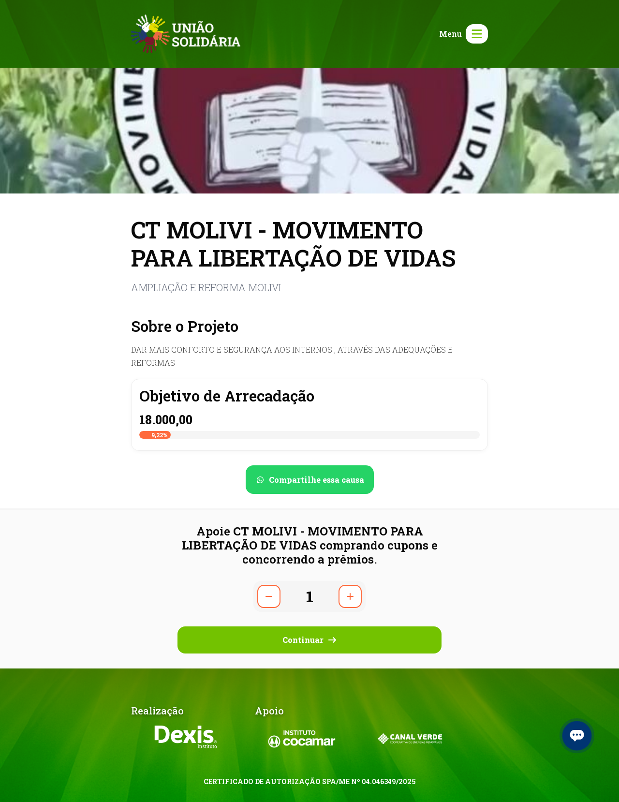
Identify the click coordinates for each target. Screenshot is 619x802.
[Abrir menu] (461, 34)
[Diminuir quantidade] (268, 596)
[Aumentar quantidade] (350, 596)
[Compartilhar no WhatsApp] (310, 479)
